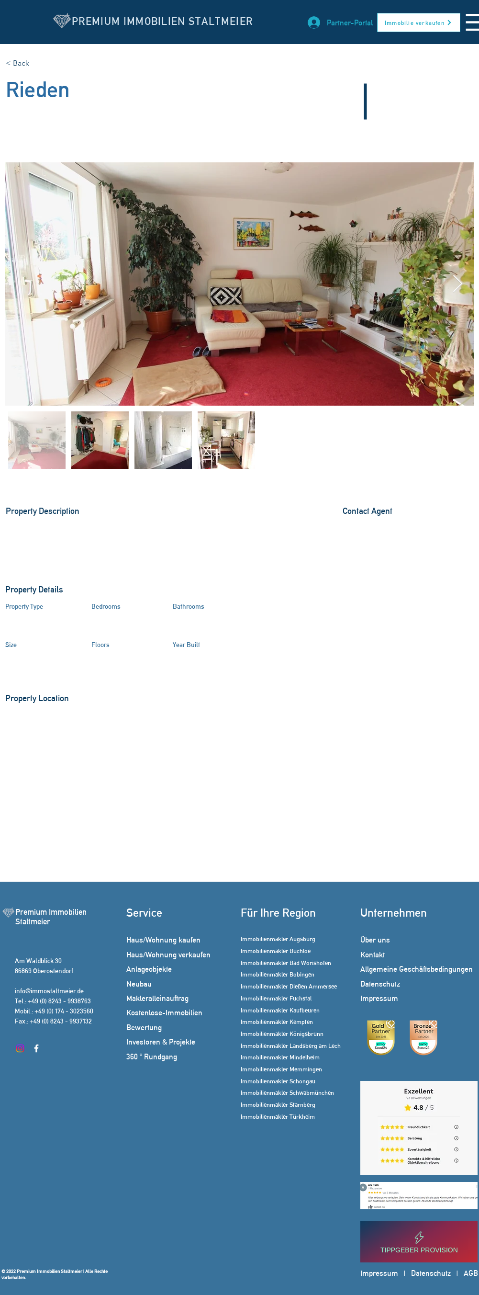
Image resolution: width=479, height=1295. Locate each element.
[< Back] (40, 63)
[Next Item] (457, 284)
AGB (471, 1273)
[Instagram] (20, 1048)
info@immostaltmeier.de (49, 991)
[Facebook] (36, 1048)
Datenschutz (431, 1273)
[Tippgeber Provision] (419, 1241)
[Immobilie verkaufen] (418, 22)
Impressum (379, 1273)
